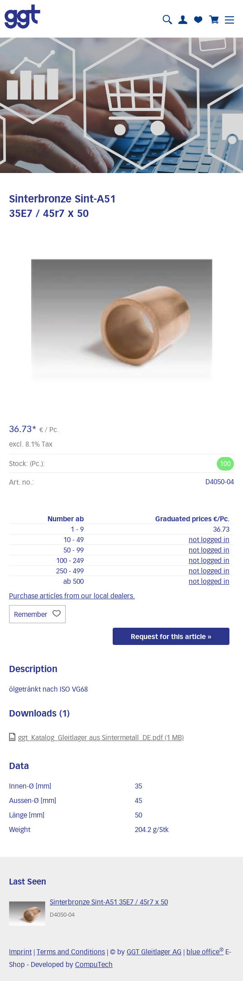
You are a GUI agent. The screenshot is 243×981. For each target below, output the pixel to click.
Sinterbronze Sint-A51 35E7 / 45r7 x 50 (109, 902)
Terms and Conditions (71, 951)
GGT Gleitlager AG (154, 951)
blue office (205, 951)
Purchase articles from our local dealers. (72, 595)
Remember (37, 614)
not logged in (209, 539)
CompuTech (94, 964)
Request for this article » (171, 636)
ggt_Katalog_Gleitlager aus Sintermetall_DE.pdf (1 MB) (96, 737)
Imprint (20, 951)
